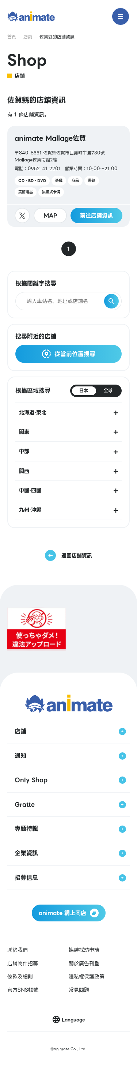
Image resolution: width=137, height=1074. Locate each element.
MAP (50, 215)
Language (73, 1019)
